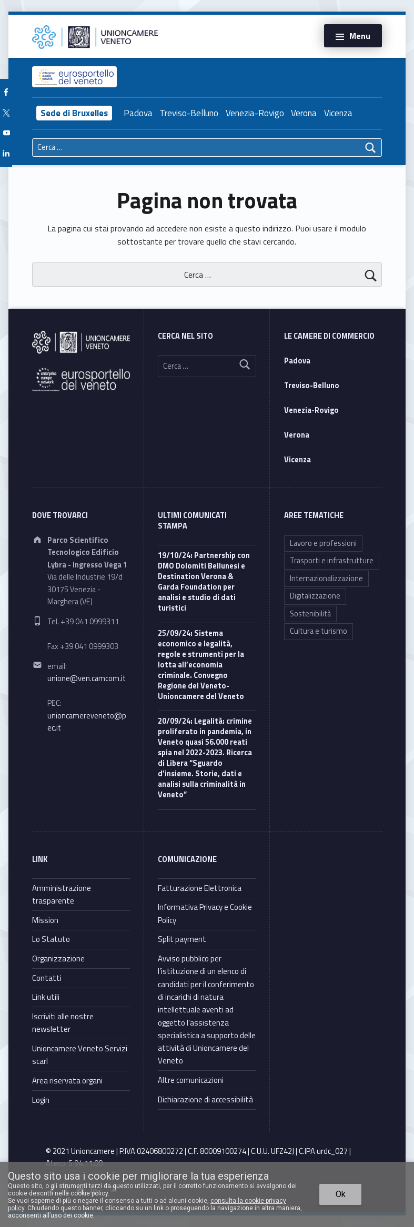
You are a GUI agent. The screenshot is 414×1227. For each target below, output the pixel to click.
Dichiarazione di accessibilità (205, 1099)
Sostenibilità (310, 614)
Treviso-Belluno (188, 113)
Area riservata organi (67, 1080)
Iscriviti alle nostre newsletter (63, 1022)
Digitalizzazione (315, 596)
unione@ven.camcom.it (86, 678)
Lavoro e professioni (323, 543)
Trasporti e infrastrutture (331, 560)
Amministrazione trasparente (61, 894)
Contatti (47, 978)
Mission (45, 920)
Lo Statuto (51, 939)
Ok (341, 1194)
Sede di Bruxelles (74, 113)
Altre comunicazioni (191, 1080)
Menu (359, 35)
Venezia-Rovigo (255, 113)
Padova (138, 113)
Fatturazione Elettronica (199, 888)
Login (40, 1100)
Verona (304, 113)
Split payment (182, 939)
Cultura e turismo (318, 631)
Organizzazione (58, 958)
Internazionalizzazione (326, 578)
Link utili (45, 997)
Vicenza (338, 113)
